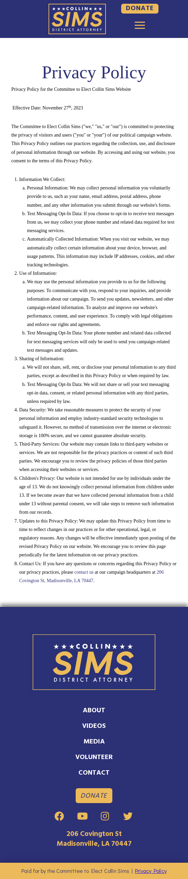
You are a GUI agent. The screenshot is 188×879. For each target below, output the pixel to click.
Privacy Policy (152, 871)
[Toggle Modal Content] (140, 25)
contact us (83, 572)
